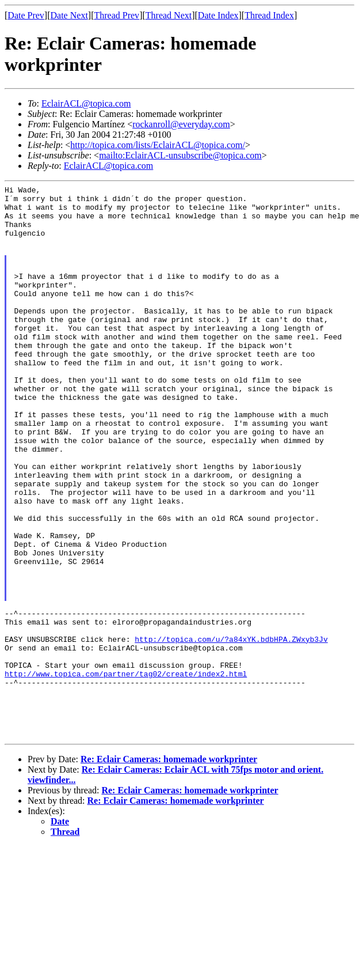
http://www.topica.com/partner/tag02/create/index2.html (126, 772)
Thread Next (169, 15)
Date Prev (25, 15)
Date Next (69, 15)
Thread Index (269, 15)
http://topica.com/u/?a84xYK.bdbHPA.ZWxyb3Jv (231, 730)
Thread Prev (116, 15)
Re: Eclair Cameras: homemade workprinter (169, 870)
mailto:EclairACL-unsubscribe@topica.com (180, 155)
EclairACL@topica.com (86, 103)
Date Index (218, 15)
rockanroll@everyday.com (181, 124)
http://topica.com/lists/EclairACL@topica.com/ (157, 145)
